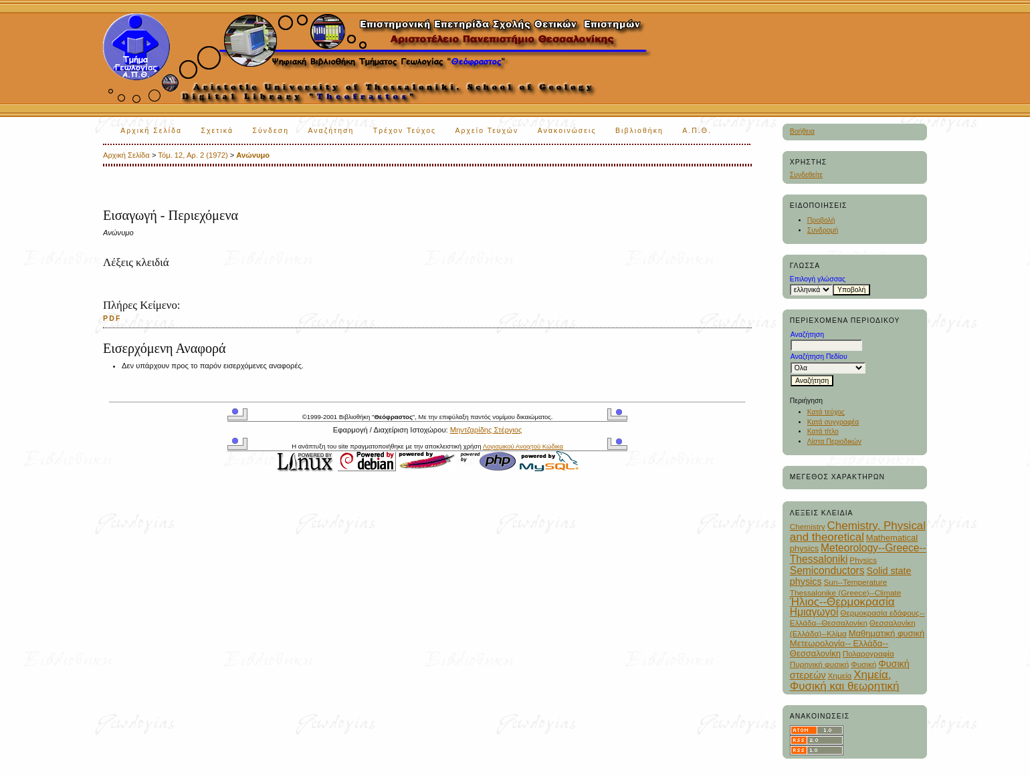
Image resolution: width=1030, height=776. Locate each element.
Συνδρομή (823, 230)
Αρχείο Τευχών (487, 130)
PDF (112, 318)
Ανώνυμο (253, 155)
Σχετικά (217, 130)
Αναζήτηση (331, 130)
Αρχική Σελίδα (151, 130)
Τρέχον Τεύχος (404, 130)
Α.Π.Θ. (697, 130)
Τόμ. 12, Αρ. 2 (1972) (192, 155)
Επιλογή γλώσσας (817, 279)
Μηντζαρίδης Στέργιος (486, 430)
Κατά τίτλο (823, 431)
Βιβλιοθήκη (639, 130)
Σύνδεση (271, 130)
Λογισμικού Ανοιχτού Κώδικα (523, 446)
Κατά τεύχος (826, 412)
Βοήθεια (802, 131)
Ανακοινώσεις (567, 130)
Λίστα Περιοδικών (834, 441)
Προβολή (821, 220)
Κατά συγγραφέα (833, 422)
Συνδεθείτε (806, 174)
